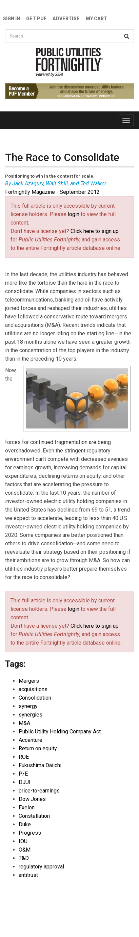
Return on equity (38, 748)
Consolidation (35, 698)
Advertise (66, 18)
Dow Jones (32, 799)
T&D (24, 858)
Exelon (27, 807)
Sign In (11, 18)
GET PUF (36, 18)
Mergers (29, 681)
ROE (24, 757)
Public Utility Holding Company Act (60, 731)
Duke (25, 824)
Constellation (34, 816)
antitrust (28, 875)
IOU (23, 841)
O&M (25, 850)
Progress (30, 833)
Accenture (30, 740)
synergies (30, 714)
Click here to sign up (95, 231)
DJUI (25, 782)
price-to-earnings (39, 790)
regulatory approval (41, 866)
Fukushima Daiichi (40, 765)
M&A (24, 723)
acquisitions (33, 689)
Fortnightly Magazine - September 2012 (52, 192)
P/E (23, 774)
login (73, 214)
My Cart (96, 18)
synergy (28, 706)
